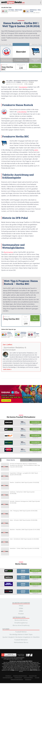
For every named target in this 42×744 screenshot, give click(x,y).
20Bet (21, 608)
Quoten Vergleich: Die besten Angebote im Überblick (21, 637)
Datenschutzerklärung (17, 679)
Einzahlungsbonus (21, 623)
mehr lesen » (7, 369)
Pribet (21, 606)
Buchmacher (8, 252)
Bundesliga (23, 87)
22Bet (21, 611)
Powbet (21, 614)
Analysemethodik (7, 677)
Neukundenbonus (21, 620)
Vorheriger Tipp (5, 44)
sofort (36, 150)
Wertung (23, 424)
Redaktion (8, 675)
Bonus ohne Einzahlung (21, 625)
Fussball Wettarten (21, 640)
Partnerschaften (28, 677)
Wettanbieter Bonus (21, 642)
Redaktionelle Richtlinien (20, 675)
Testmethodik (33, 675)
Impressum (28, 679)
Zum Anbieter (35, 422)
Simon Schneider (18, 84)
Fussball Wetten (21, 632)
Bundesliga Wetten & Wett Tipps (21, 634)
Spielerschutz (18, 677)
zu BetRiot (35, 65)
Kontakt (37, 677)
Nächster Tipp (37, 44)
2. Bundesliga (21, 112)
